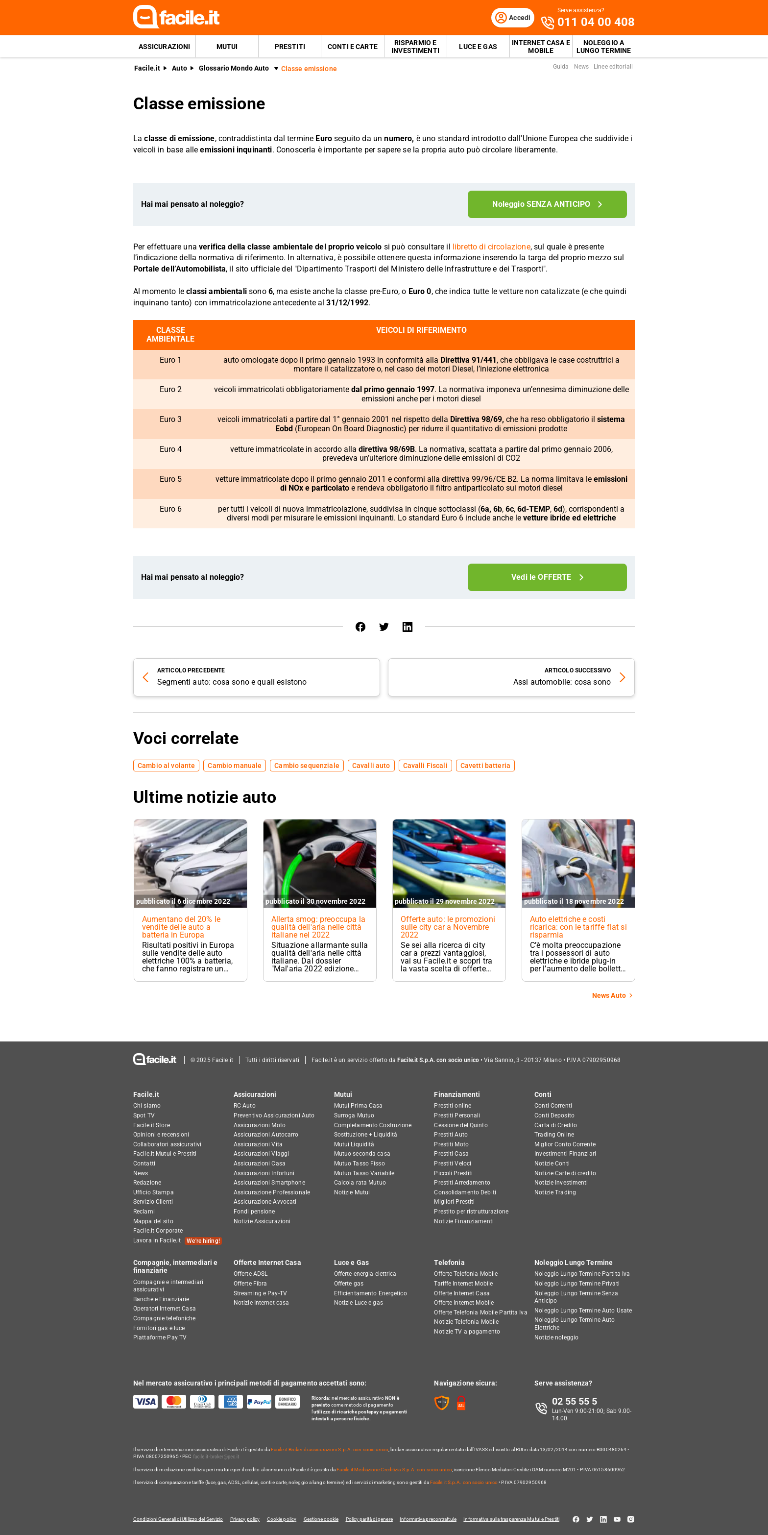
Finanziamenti (457, 1095)
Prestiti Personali (457, 1115)
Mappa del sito (153, 1221)
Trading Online (554, 1135)
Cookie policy (284, 1519)
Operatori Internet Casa (164, 1309)
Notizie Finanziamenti (464, 1221)
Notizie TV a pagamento (467, 1331)
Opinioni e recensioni (161, 1135)
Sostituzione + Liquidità (366, 1135)
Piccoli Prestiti (453, 1173)
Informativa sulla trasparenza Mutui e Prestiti (519, 1519)
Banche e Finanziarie (161, 1299)
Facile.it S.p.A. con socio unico (464, 1482)
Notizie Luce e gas (358, 1303)
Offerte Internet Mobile (464, 1303)
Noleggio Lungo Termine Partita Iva (582, 1274)
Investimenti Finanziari (565, 1154)
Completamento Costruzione (373, 1125)
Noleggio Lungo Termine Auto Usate (583, 1310)
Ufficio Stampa (153, 1192)
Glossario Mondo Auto (234, 69)
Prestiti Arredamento (462, 1182)
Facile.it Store (151, 1125)
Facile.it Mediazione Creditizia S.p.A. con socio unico (394, 1469)
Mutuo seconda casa (362, 1154)
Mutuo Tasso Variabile (364, 1173)
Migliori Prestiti (454, 1202)
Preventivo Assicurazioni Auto (274, 1115)
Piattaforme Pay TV (160, 1337)
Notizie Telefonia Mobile (466, 1322)
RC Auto (245, 1106)
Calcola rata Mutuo (360, 1182)
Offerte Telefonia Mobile (466, 1274)
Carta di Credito (555, 1125)
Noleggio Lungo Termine (573, 1263)
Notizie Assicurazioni (262, 1221)
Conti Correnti (553, 1106)
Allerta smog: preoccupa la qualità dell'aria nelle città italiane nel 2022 (318, 928)
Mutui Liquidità (354, 1144)
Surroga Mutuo (354, 1115)
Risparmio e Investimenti (415, 47)
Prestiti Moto (451, 1144)
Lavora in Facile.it (177, 1241)
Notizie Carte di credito (565, 1173)
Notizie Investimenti (561, 1182)
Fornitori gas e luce (159, 1328)
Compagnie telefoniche (164, 1318)
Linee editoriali (613, 67)
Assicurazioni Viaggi (261, 1154)
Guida (561, 67)
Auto (179, 69)
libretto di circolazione (491, 247)
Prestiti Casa (451, 1154)
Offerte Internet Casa (267, 1263)
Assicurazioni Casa (260, 1163)
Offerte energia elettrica (365, 1274)
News (581, 67)
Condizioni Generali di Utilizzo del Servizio (178, 1519)
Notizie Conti (552, 1163)
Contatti (144, 1163)
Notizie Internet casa (261, 1303)
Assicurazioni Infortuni (264, 1173)
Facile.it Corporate (158, 1230)
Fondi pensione (254, 1211)
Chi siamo (147, 1106)
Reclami (144, 1211)
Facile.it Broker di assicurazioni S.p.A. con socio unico (329, 1449)
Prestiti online (452, 1106)
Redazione (147, 1182)
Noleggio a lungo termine (603, 47)
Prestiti (290, 47)
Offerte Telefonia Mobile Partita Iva (480, 1312)
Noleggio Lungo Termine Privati (577, 1283)
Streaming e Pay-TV (260, 1293)
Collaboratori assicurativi (167, 1144)
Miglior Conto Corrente (565, 1144)
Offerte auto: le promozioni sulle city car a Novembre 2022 (448, 928)
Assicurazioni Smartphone (269, 1182)
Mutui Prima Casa (358, 1106)
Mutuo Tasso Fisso (359, 1163)
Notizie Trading (555, 1192)
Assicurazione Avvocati (265, 1202)
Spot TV (144, 1115)
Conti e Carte (353, 47)
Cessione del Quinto (460, 1125)
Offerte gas (348, 1283)
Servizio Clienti (153, 1202)
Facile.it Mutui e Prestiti (164, 1154)
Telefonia (449, 1263)
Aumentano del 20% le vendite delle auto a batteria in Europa (181, 928)
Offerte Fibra (250, 1283)
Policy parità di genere (374, 1519)
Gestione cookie (324, 1519)
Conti (543, 1095)
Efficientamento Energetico (370, 1293)
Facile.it (147, 69)
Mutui (227, 47)
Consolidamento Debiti (465, 1192)
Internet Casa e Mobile (541, 47)
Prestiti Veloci (452, 1163)
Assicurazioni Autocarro (266, 1135)
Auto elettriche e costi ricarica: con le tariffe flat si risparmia (575, 928)
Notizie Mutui (352, 1192)
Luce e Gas (478, 47)
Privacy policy (246, 1519)
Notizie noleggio (556, 1337)
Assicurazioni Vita (258, 1144)
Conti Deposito (554, 1115)
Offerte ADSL (250, 1274)
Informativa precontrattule (434, 1519)
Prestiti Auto (451, 1135)
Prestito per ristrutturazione (471, 1211)
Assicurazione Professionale (272, 1192)
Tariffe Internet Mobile (463, 1283)
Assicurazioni (165, 47)
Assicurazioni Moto (260, 1125)
